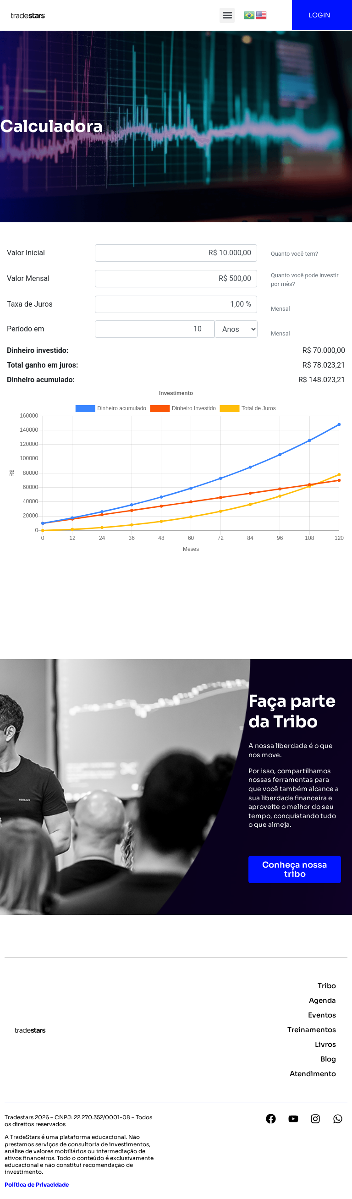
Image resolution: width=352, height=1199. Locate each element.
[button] (227, 15)
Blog (328, 1059)
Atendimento (313, 1073)
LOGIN (321, 15)
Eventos (322, 1015)
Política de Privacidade (37, 1184)
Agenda (322, 1000)
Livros (325, 1044)
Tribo (327, 985)
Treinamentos (311, 1029)
